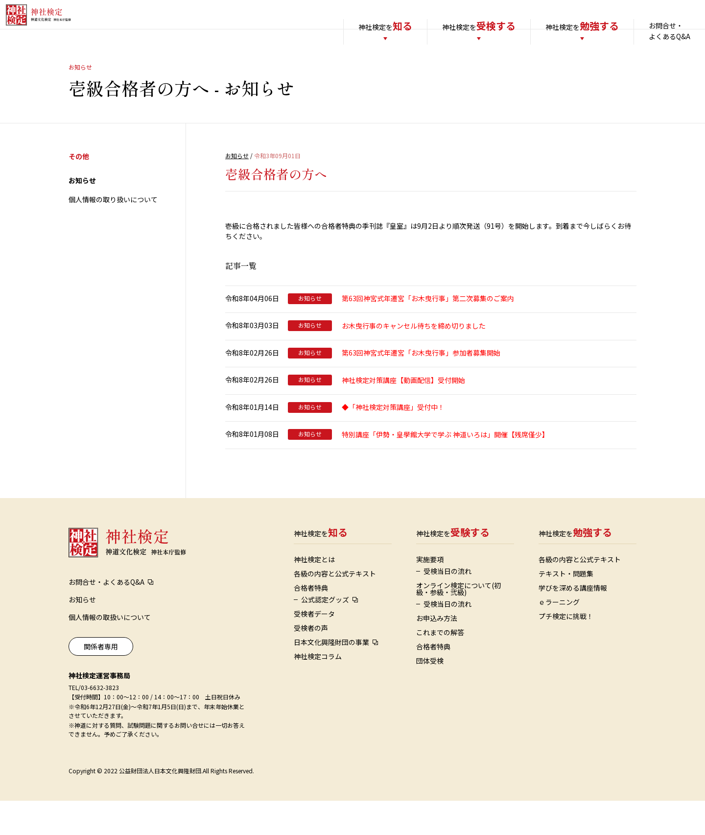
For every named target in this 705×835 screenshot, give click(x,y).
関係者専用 (101, 681)
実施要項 (430, 593)
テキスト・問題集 (566, 607)
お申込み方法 (436, 652)
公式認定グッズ (325, 633)
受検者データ (314, 647)
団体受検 (430, 695)
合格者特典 (311, 622)
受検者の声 (311, 662)
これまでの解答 (440, 666)
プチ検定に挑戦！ (566, 650)
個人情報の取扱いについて (110, 651)
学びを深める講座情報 (573, 622)
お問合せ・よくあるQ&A (650, 31)
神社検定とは (314, 593)
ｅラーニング (559, 636)
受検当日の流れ (447, 605)
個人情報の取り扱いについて (113, 233)
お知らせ (82, 214)
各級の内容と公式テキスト (335, 607)
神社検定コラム (318, 690)
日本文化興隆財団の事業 (331, 676)
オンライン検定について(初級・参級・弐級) (458, 623)
